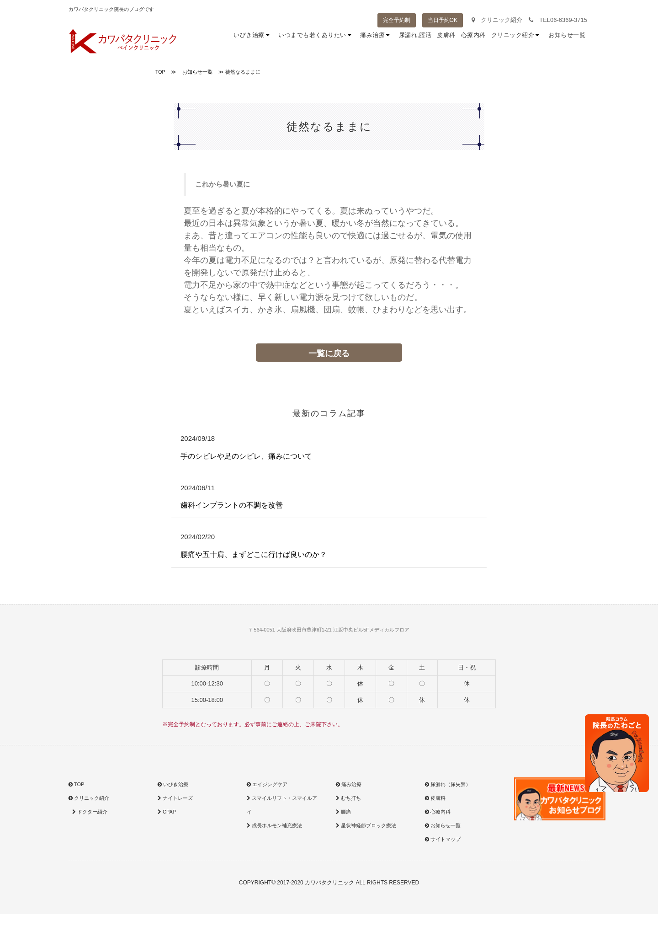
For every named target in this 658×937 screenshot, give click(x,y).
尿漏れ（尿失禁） (448, 784)
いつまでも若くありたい (316, 40)
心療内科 (473, 40)
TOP (76, 784)
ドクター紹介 (88, 811)
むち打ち (348, 798)
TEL (558, 19)
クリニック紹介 (497, 19)
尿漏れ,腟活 (415, 40)
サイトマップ (443, 839)
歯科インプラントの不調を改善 (231, 505)
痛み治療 (376, 40)
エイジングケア (267, 784)
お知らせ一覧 (566, 40)
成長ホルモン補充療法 (274, 825)
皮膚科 (446, 40)
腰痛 (343, 811)
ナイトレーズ (175, 798)
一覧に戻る (329, 353)
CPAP (167, 811)
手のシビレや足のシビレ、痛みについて (246, 456)
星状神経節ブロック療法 (366, 825)
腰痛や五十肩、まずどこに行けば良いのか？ (253, 554)
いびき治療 (253, 40)
